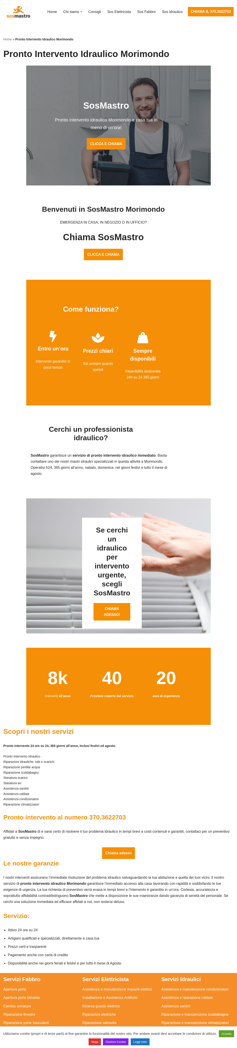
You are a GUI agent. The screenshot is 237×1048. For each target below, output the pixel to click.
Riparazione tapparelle (21, 1013)
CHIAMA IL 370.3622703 (211, 11)
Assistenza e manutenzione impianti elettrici (117, 963)
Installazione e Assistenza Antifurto (109, 972)
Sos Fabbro (146, 12)
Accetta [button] (226, 1033)
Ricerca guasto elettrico (101, 980)
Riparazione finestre (19, 989)
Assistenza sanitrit (175, 980)
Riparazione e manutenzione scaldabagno (194, 989)
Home (52, 12)
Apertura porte (14, 963)
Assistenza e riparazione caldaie (187, 972)
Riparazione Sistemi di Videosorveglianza (115, 1005)
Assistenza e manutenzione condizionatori (194, 963)
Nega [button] (94, 1042)
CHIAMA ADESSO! (118, 583)
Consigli (94, 12)
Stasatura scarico (175, 1013)
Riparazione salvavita (99, 997)
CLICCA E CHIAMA (118, 145)
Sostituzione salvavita (99, 1013)
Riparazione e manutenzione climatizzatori (195, 997)
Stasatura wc (171, 1022)
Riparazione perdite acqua (182, 1005)
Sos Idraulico (172, 12)
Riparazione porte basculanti (26, 997)
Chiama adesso (118, 827)
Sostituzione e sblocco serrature (28, 1022)
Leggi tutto (140, 1042)
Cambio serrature (17, 980)
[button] (81, 12)
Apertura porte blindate (21, 972)
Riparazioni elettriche (99, 989)
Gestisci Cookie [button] (116, 1042)
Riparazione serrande (20, 1005)
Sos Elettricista (119, 12)
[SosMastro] (18, 11)
